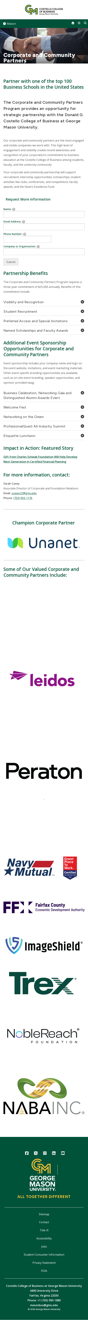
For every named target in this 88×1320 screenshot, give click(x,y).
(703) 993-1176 (22, 498)
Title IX (44, 1230)
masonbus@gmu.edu (44, 1305)
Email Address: (14, 221)
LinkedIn (54, 1154)
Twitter (36, 1154)
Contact (44, 1222)
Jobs (44, 1246)
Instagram (45, 1154)
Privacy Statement (44, 1263)
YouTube (63, 1154)
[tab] (44, 303)
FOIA (44, 1271)
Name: (9, 209)
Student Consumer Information (44, 1254)
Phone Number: (14, 234)
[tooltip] (13, 209)
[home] (73, 23)
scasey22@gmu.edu (24, 493)
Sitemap (44, 1214)
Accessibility (44, 1238)
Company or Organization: (21, 246)
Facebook (27, 1154)
